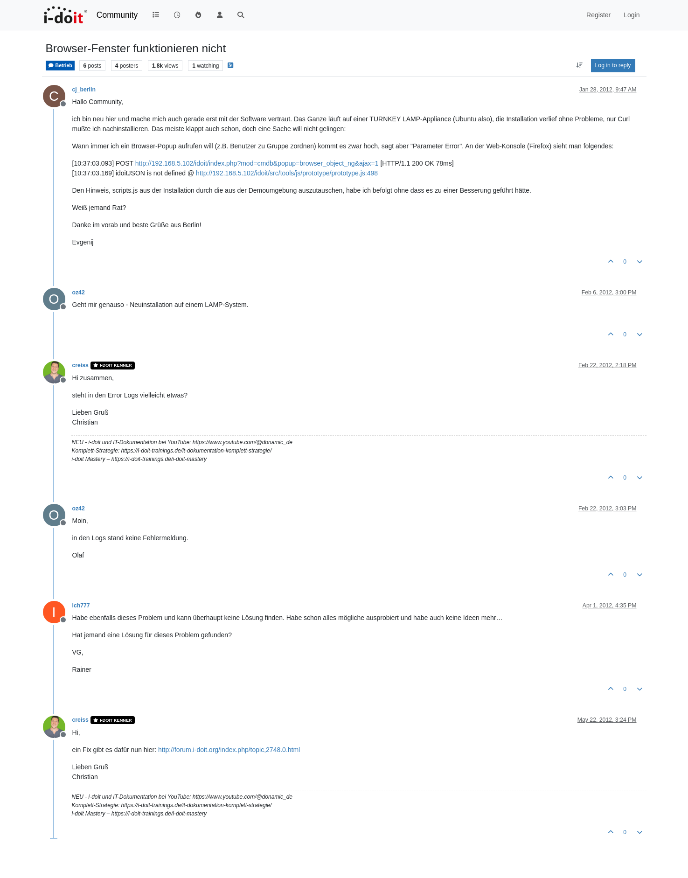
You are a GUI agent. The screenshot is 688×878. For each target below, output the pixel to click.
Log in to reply (613, 65)
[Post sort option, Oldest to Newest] (579, 65)
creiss (80, 365)
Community (117, 15)
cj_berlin (84, 89)
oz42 (78, 292)
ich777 (81, 605)
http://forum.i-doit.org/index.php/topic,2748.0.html (229, 749)
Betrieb (60, 66)
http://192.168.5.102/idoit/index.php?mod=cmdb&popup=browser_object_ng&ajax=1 (257, 163)
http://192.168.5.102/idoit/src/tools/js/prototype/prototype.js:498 (287, 173)
